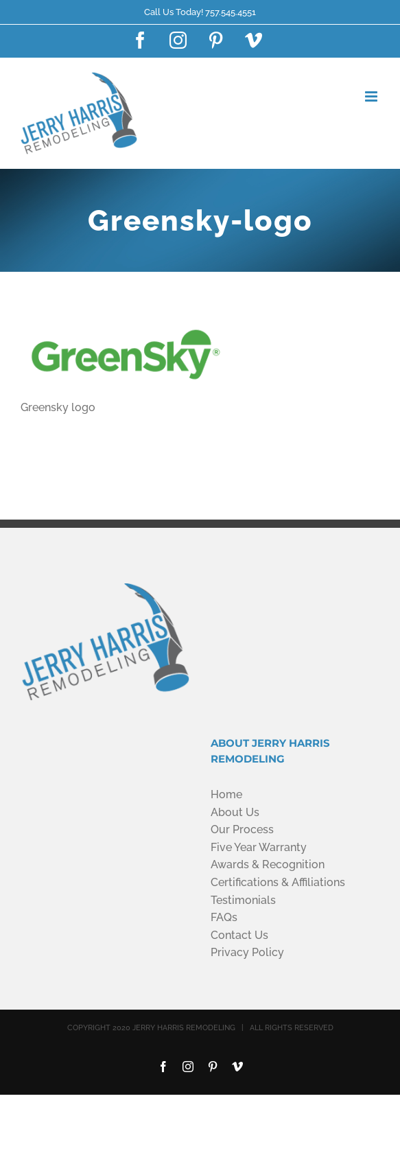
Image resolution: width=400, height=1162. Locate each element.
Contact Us (239, 935)
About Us (235, 812)
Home (226, 794)
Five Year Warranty (259, 847)
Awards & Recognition (268, 864)
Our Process (242, 829)
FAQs (224, 917)
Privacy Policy (247, 952)
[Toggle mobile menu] (372, 96)
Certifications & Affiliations (278, 882)
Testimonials (243, 900)
